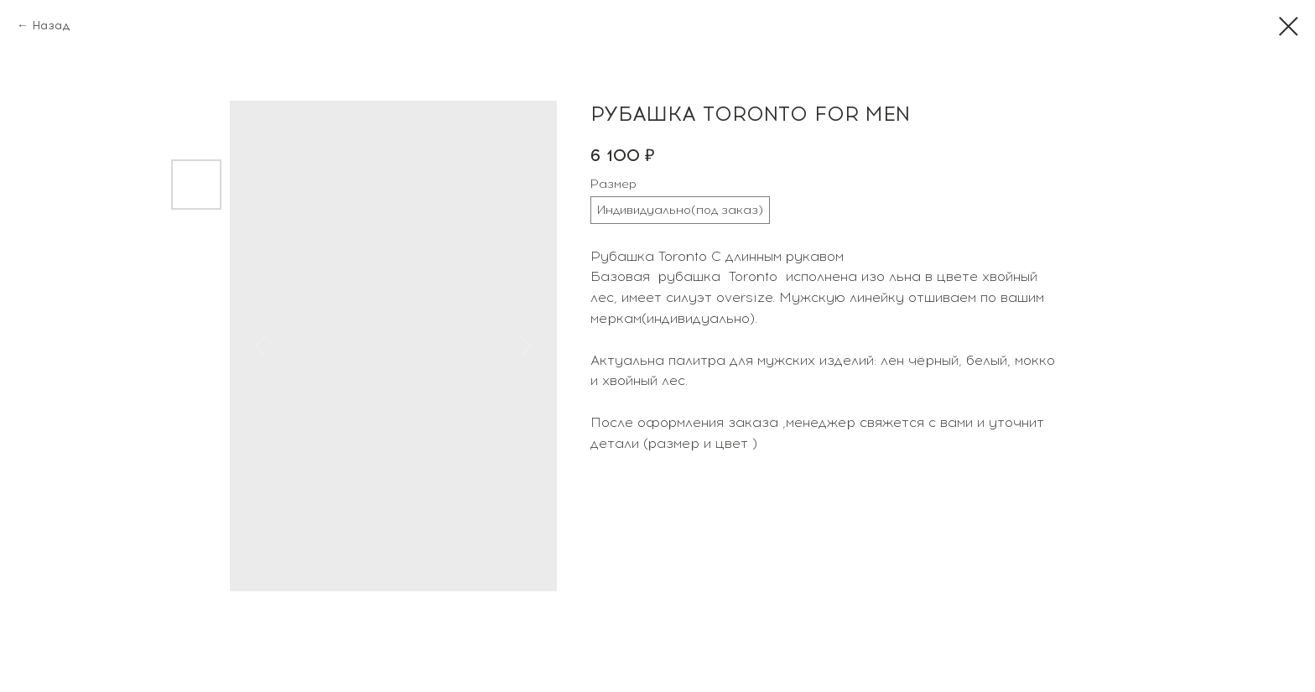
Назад (51, 25)
